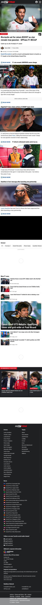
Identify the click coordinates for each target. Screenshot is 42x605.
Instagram (27, 596)
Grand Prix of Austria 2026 (11, 502)
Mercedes (24, 447)
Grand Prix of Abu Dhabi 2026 (12, 531)
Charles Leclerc (7, 434)
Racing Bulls (25, 449)
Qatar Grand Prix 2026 (10, 529)
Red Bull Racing (25, 451)
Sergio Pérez (7, 476)
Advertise (12, 596)
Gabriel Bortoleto (8, 470)
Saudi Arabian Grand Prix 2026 (12, 492)
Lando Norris (7, 436)
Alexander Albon (8, 449)
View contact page (8, 579)
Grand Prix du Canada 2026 (12, 496)
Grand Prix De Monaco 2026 (12, 498)
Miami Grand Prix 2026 (10, 494)
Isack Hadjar (7, 445)
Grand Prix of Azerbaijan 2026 (12, 517)
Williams (24, 453)
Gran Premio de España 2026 (12, 515)
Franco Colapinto (8, 441)
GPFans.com (7, 588)
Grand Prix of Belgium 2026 (11, 506)
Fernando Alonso (8, 461)
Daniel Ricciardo (6, 54)
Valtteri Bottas (7, 474)
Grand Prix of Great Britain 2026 (13, 504)
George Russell (7, 455)
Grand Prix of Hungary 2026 (12, 508)
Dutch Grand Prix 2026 (10, 510)
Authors (12, 594)
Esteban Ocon (7, 459)
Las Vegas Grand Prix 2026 (11, 527)
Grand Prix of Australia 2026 (12, 483)
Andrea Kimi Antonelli (9, 453)
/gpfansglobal (8, 539)
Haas (13, 135)
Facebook (17, 596)
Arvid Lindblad (7, 468)
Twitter (22, 596)
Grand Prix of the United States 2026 (14, 521)
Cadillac (24, 438)
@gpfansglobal (8, 541)
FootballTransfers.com (9, 586)
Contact (29, 594)
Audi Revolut (25, 436)
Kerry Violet (7, 48)
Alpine (23, 432)
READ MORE (6, 62)
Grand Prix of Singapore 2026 (12, 519)
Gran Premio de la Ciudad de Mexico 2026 (15, 523)
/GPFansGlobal (8, 545)
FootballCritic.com (26, 586)
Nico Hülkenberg (8, 472)
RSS (26, 594)
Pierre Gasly (27, 246)
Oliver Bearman (7, 457)
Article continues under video (21, 98)
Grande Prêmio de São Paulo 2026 (13, 525)
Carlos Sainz (7, 451)
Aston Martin (25, 434)
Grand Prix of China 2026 (11, 485)
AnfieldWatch (25, 588)
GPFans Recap (4, 33)
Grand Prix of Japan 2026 (11, 487)
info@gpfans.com (8, 567)
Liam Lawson (7, 466)
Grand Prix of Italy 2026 (11, 513)
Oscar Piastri (7, 438)
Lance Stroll (7, 464)
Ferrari (23, 441)
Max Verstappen (8, 447)
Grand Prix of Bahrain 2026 (11, 490)
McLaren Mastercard (27, 445)
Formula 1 (8, 246)
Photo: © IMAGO (4, 31)
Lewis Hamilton (5, 208)
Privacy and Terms (19, 594)
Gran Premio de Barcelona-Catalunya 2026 (15, 500)
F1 (2, 246)
